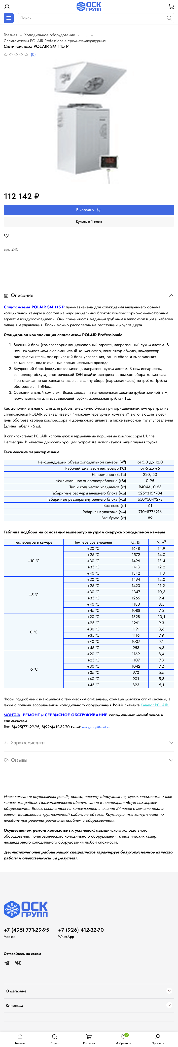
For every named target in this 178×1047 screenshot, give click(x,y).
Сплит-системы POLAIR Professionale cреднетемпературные (55, 41)
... (85, 35)
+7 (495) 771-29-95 (26, 930)
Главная (10, 35)
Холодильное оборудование (49, 35)
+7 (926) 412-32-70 (81, 930)
